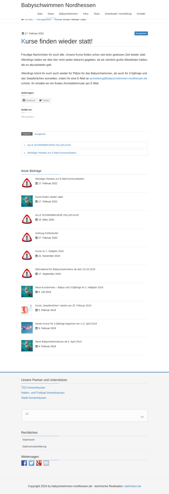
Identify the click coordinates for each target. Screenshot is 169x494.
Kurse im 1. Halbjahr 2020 (49, 251)
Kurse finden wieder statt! (49, 197)
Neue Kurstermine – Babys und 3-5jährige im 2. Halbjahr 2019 (69, 287)
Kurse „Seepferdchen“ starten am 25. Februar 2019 (63, 305)
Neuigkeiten (141, 33)
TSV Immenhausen (33, 387)
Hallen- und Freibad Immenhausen (43, 392)
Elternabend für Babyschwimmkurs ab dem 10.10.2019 (65, 269)
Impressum (29, 439)
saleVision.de (132, 486)
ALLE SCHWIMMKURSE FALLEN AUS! (49, 145)
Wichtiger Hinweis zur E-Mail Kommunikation (51, 152)
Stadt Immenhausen (33, 397)
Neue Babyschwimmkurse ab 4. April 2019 (58, 341)
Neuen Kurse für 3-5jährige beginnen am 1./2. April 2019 (66, 323)
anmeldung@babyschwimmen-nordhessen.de (118, 78)
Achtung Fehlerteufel (46, 233)
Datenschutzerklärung (34, 446)
